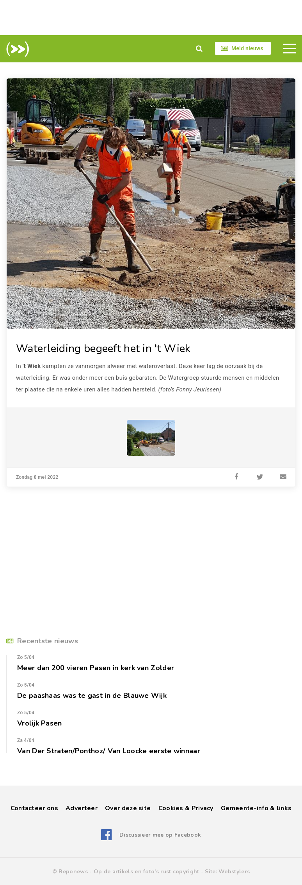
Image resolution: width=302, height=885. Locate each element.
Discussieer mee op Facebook (160, 835)
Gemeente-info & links (256, 808)
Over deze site (128, 808)
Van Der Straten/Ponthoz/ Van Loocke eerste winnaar (108, 751)
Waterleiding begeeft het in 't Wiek (103, 348)
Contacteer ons (34, 808)
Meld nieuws (247, 48)
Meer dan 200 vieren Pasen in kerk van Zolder (95, 668)
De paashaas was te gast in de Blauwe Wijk (92, 695)
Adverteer (82, 808)
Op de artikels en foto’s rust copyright (146, 871)
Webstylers (234, 871)
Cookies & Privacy (185, 808)
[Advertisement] (151, 17)
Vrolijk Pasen (39, 723)
